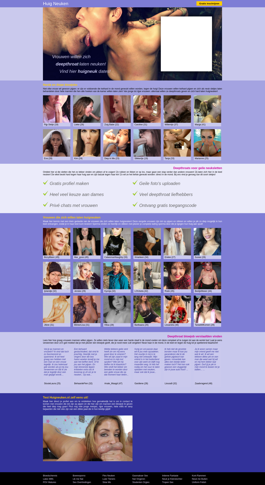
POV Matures (49, 482)
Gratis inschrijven (209, 3)
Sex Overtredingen (82, 482)
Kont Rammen (199, 475)
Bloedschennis (50, 475)
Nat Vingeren (138, 479)
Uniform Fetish (199, 482)
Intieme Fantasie (170, 475)
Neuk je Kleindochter (172, 479)
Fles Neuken (109, 475)
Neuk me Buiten (199, 479)
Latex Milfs (48, 479)
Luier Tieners (109, 479)
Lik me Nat (78, 479)
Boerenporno (79, 475)
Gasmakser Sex (140, 475)
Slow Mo (107, 482)
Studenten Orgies (140, 482)
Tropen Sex (167, 482)
